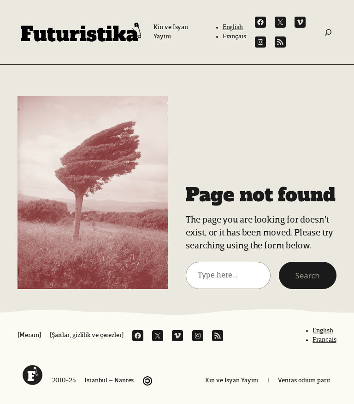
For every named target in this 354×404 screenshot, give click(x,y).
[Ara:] (328, 32)
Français (234, 36)
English (233, 27)
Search (307, 275)
